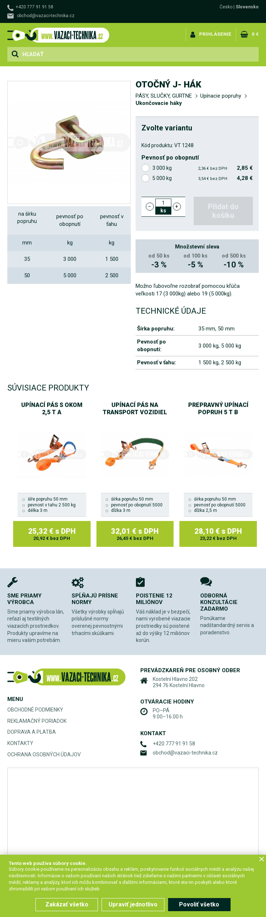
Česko (226, 6)
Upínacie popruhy (220, 96)
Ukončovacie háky (159, 103)
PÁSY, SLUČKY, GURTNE (164, 96)
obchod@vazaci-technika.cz (46, 15)
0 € (255, 34)
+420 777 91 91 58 (34, 6)
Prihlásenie (215, 34)
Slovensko (247, 6)
